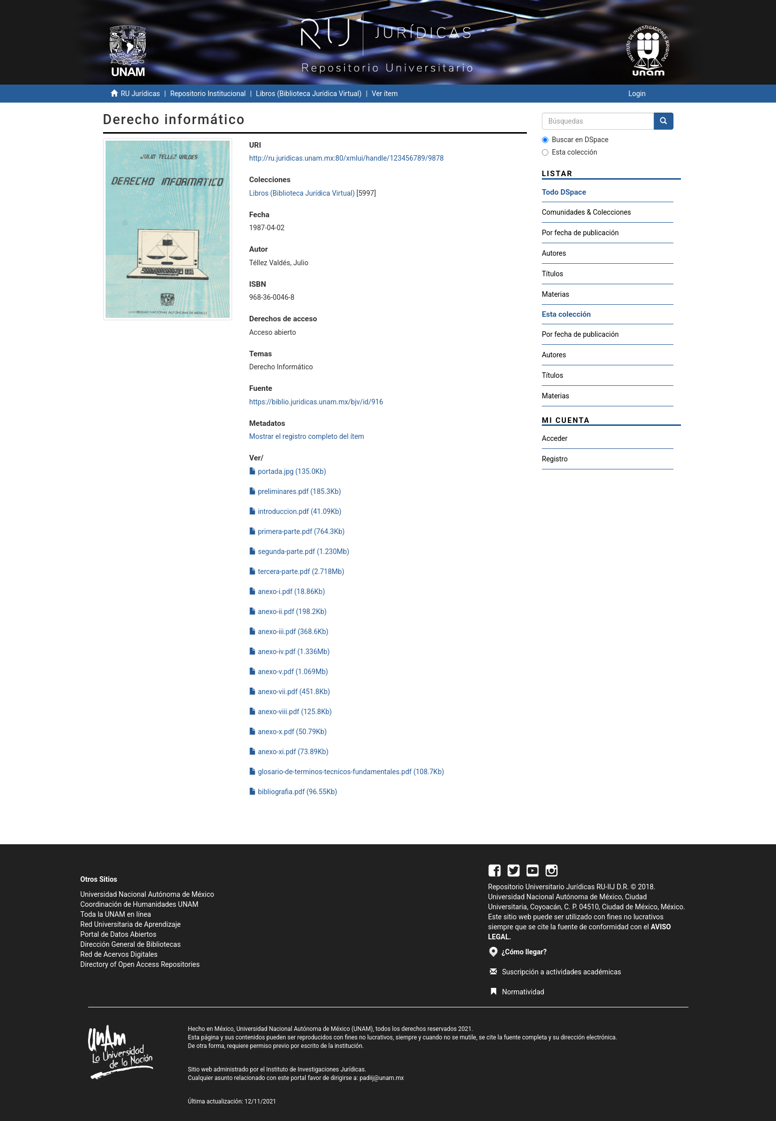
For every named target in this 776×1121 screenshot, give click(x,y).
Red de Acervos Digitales (119, 954)
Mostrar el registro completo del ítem (306, 436)
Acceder (554, 438)
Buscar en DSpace (575, 140)
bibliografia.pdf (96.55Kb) (293, 792)
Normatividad (517, 992)
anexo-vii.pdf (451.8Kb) (289, 692)
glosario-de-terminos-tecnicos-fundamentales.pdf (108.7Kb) (346, 772)
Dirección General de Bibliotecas (131, 944)
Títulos (552, 274)
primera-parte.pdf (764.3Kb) (297, 531)
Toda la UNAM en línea (116, 914)
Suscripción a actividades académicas (555, 972)
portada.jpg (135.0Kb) (287, 471)
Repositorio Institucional (208, 94)
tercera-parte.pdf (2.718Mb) (296, 572)
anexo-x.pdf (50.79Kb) (288, 732)
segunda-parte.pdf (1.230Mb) (299, 551)
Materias (555, 294)
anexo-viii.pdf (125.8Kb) (290, 712)
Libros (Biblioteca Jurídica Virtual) (309, 94)
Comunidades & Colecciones (586, 212)
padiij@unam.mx (382, 1077)
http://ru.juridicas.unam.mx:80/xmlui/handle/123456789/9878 (346, 158)
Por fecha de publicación (580, 233)
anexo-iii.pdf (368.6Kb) (288, 632)
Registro (555, 459)
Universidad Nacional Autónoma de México (148, 894)
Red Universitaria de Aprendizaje (131, 924)
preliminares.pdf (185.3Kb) (295, 491)
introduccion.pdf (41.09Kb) (295, 511)
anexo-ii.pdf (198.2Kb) (288, 612)
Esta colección (569, 152)
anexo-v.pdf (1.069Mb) (288, 672)
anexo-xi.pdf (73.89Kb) (289, 752)
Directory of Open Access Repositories (140, 964)
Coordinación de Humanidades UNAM (140, 904)
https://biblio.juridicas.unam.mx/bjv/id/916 (316, 402)
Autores (554, 253)
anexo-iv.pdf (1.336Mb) (289, 652)
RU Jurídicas (140, 94)
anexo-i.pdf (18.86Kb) (287, 592)
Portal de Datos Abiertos (119, 934)
